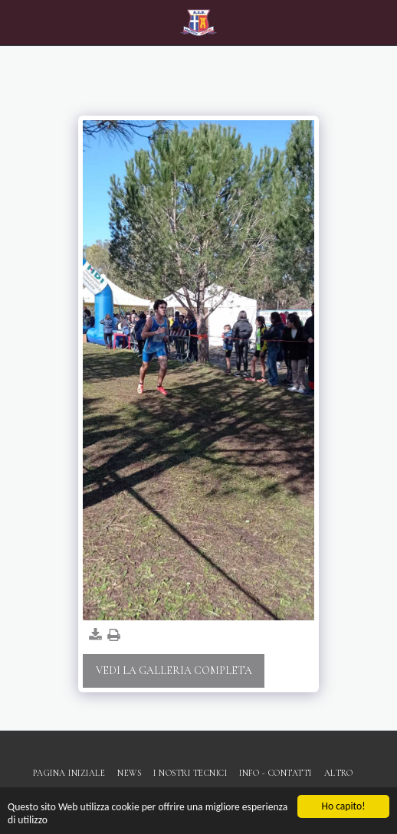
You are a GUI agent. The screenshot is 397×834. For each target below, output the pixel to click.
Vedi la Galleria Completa (174, 670)
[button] (17, 22)
